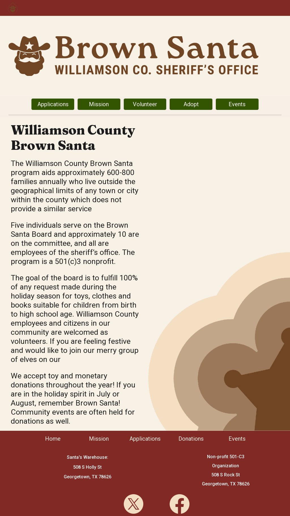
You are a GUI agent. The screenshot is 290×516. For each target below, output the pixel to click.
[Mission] (99, 104)
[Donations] (191, 439)
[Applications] (53, 104)
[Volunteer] (145, 104)
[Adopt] (191, 104)
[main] (75, 138)
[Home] (52, 439)
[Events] (237, 104)
